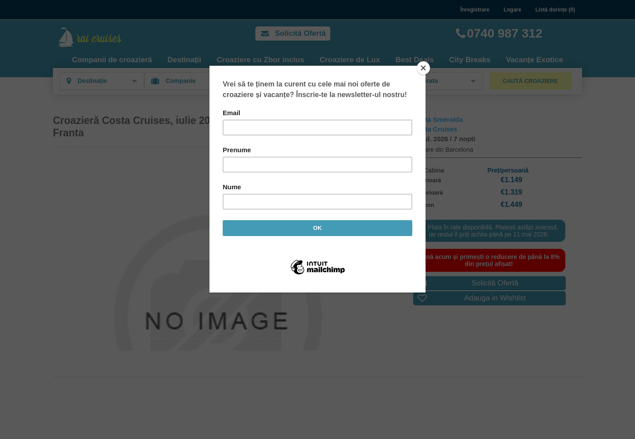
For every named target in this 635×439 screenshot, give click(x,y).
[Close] (423, 68)
